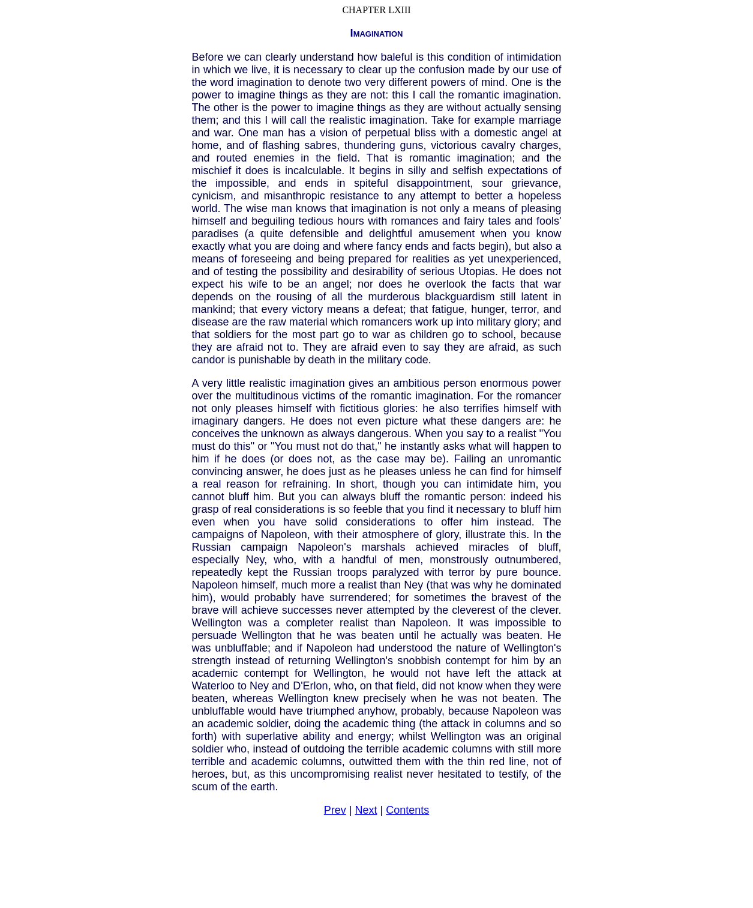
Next (366, 810)
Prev (335, 810)
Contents (407, 810)
